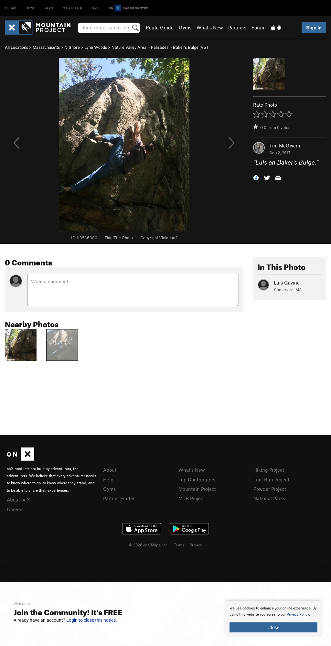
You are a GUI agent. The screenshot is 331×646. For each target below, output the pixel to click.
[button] (256, 177)
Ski (95, 8)
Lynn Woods (95, 47)
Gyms (185, 27)
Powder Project (269, 489)
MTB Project (191, 498)
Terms (179, 545)
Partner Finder (118, 498)
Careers (15, 509)
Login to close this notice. (91, 620)
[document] (273, 618)
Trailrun (72, 8)
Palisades (159, 47)
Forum (258, 27)
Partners (237, 27)
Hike (49, 8)
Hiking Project (268, 470)
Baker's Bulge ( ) (190, 47)
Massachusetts (46, 47)
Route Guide (160, 27)
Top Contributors (196, 479)
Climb (11, 8)
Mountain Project (197, 489)
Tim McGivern (284, 145)
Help (108, 479)
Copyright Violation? (158, 237)
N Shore (72, 47)
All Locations (16, 47)
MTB (31, 8)
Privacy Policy (298, 614)
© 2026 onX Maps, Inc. (148, 545)
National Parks (269, 498)
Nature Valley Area (129, 47)
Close (273, 627)
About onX (18, 499)
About (109, 470)
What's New (210, 27)
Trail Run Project (271, 479)
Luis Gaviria (287, 282)
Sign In (314, 27)
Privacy (196, 545)
